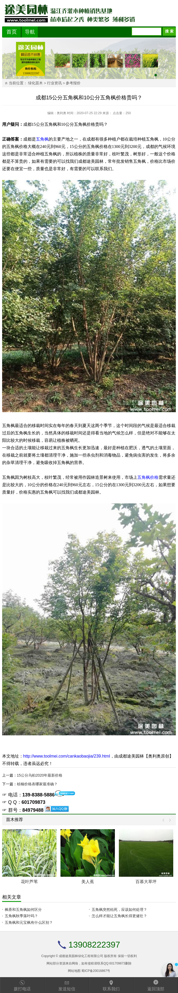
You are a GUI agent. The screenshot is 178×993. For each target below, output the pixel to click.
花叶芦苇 (29, 881)
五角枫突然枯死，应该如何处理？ (119, 909)
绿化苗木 (35, 83)
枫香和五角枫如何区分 (23, 909)
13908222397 (94, 944)
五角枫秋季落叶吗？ (21, 916)
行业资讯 (54, 83)
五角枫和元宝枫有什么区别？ (29, 922)
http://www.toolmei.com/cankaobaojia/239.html (66, 756)
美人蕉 (87, 881)
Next (169, 820)
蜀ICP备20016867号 (95, 971)
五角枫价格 (147, 477)
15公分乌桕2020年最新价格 (40, 775)
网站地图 (74, 971)
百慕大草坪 (146, 881)
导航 (30, 32)
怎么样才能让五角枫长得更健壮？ (119, 916)
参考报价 (73, 83)
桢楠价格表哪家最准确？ (37, 784)
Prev (165, 820)
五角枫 (42, 139)
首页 (11, 32)
